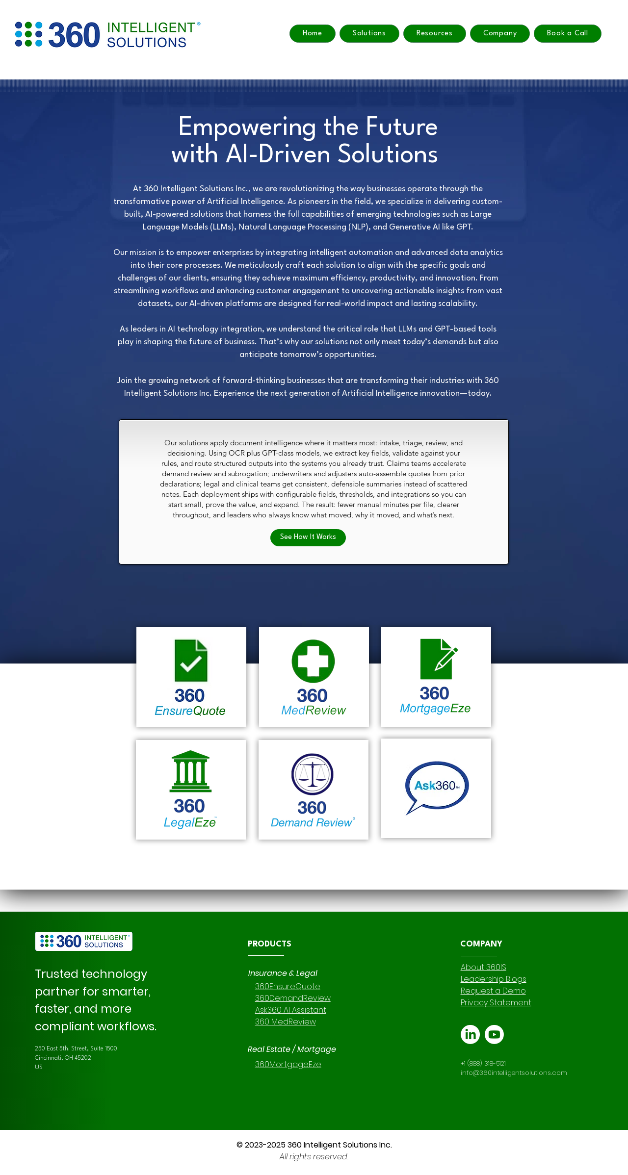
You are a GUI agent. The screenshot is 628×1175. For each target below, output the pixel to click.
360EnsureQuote (287, 986)
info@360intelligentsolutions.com (514, 1072)
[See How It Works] (308, 537)
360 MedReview (285, 1021)
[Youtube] (494, 1034)
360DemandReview (293, 998)
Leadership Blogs (493, 979)
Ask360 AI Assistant (290, 1010)
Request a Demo (493, 990)
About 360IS (483, 967)
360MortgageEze (288, 1064)
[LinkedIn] (470, 1034)
